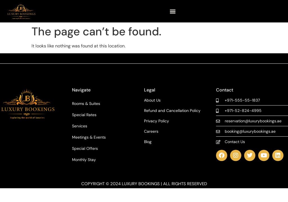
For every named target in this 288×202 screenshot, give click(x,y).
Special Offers (85, 148)
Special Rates (84, 114)
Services (79, 125)
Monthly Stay (84, 159)
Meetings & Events (89, 137)
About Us (152, 100)
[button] (172, 11)
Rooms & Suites (86, 103)
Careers (151, 131)
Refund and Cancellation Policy (172, 110)
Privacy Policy (156, 121)
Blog (148, 141)
